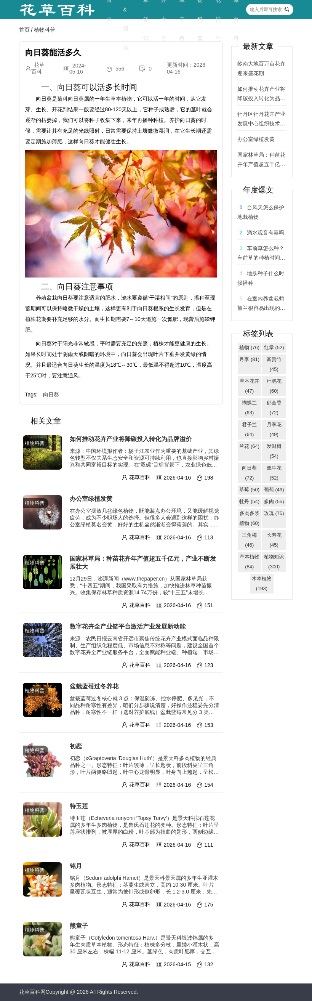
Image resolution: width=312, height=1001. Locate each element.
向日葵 (69, 87)
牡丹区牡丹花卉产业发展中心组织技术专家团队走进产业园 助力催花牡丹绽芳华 (261, 119)
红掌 (274, 347)
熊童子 (79, 925)
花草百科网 (32, 992)
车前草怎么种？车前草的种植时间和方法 (261, 257)
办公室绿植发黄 (91, 499)
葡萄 (274, 489)
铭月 (76, 866)
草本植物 (121, 99)
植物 (249, 347)
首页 (24, 30)
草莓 (249, 489)
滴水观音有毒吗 (265, 232)
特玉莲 (79, 806)
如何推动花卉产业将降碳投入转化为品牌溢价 (131, 439)
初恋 (76, 746)
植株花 (33, 319)
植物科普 (44, 30)
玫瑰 (274, 513)
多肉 (274, 501)
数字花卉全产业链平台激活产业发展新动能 (128, 626)
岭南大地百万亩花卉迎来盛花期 (261, 68)
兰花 (249, 446)
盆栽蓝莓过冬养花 (94, 686)
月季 (249, 359)
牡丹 (249, 501)
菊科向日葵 (70, 99)
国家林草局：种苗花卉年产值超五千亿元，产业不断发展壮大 (143, 562)
